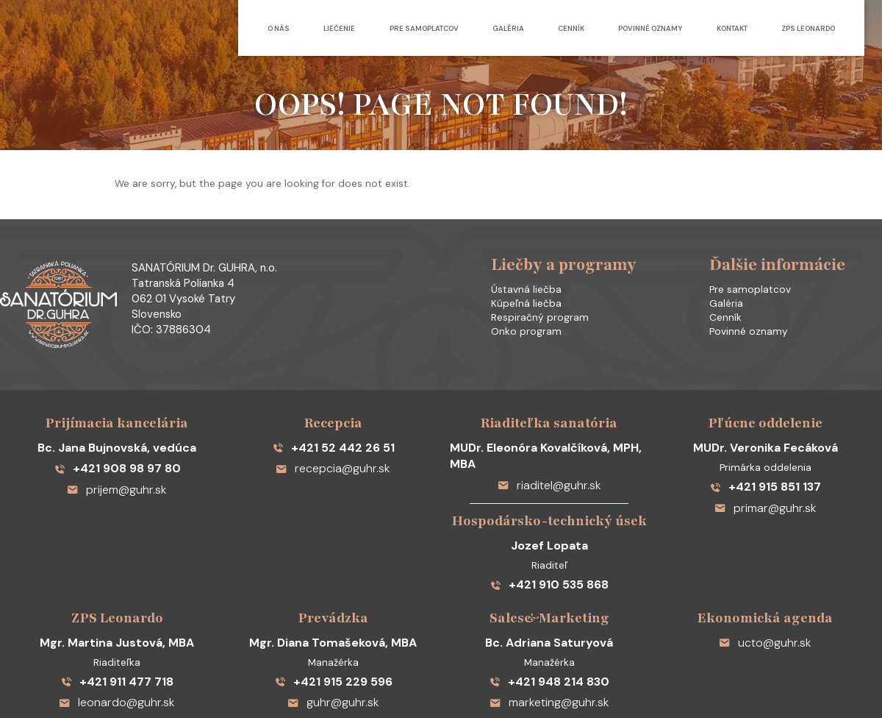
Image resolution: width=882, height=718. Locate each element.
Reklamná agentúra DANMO (727, 677)
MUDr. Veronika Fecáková (765, 409)
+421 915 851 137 (765, 446)
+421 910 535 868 (549, 519)
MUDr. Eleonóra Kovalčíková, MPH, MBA (549, 409)
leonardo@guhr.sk (117, 628)
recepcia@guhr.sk (333, 428)
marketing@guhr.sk (549, 628)
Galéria (479, 28)
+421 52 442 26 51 (333, 409)
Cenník (549, 28)
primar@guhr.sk (765, 464)
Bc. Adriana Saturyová (549, 572)
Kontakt (724, 28)
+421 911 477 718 (117, 609)
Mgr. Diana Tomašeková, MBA (333, 572)
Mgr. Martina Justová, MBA (117, 572)
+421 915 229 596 (333, 609)
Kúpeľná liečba (516, 292)
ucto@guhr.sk (765, 572)
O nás (227, 28)
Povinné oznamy (635, 28)
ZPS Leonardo (808, 28)
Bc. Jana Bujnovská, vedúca (117, 409)
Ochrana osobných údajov (533, 677)
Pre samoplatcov (387, 28)
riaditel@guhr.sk (549, 428)
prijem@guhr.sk (117, 446)
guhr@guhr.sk (333, 628)
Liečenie (296, 28)
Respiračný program (529, 306)
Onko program (516, 320)
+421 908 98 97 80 (117, 428)
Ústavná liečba (516, 278)
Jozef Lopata (549, 483)
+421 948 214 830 (549, 609)
